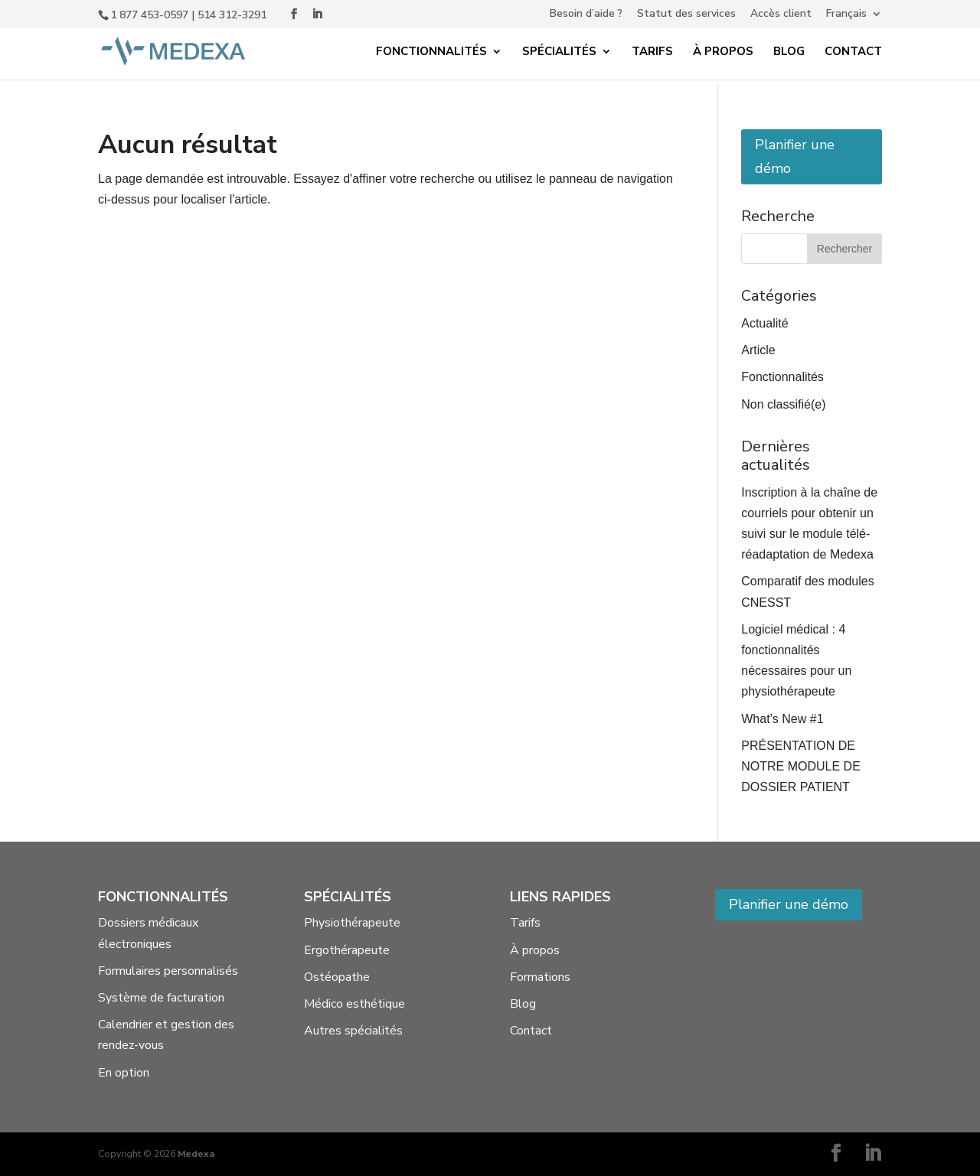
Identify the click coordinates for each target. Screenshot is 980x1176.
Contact (853, 52)
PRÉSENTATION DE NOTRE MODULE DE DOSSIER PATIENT (801, 766)
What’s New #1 (782, 718)
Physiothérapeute (352, 922)
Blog (789, 52)
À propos (723, 52)
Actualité (764, 323)
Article (758, 350)
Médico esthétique (354, 1003)
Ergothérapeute (347, 950)
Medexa (196, 1154)
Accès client (781, 14)
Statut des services (686, 14)
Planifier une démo (795, 156)
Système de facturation (161, 997)
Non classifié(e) (783, 404)
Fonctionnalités (431, 52)
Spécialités (559, 52)
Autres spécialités (353, 1030)
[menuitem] (854, 18)
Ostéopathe (337, 977)
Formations (540, 977)
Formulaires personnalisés (168, 971)
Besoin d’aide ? (586, 14)
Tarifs (652, 52)
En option (123, 1072)
